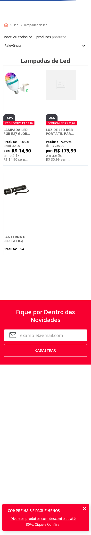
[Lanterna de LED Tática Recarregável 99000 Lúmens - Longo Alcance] (24, 214)
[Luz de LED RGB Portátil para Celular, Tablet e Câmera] (67, 115)
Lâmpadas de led (36, 25)
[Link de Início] (7, 25)
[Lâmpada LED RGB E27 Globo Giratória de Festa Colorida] (24, 115)
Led (16, 25)
